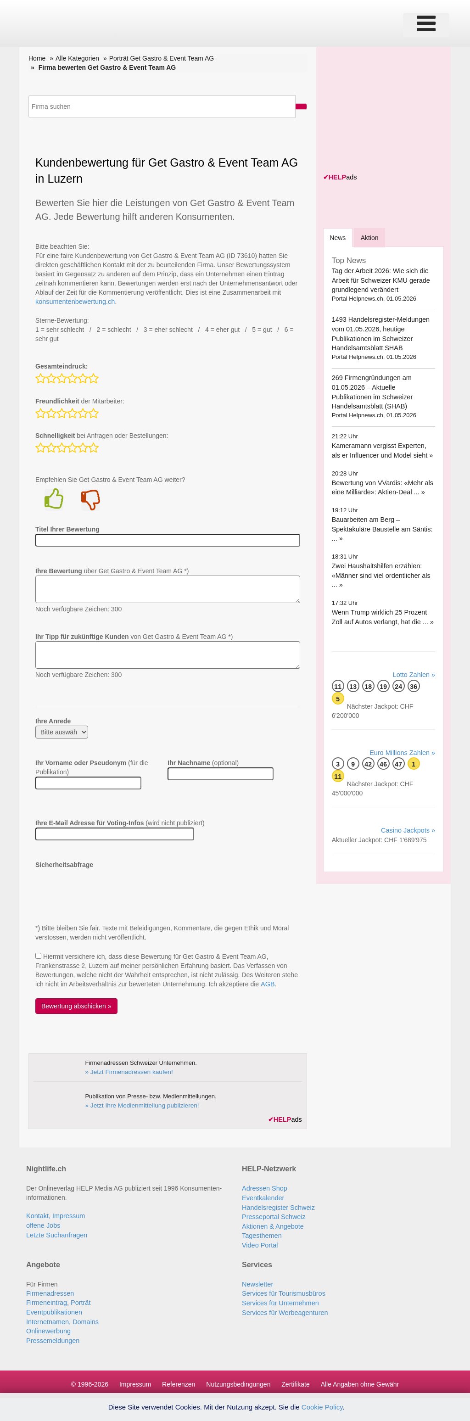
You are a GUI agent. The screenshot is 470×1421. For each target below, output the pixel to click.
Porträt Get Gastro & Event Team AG (161, 58)
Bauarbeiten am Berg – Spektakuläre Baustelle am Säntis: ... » (381, 528)
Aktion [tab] (371, 237)
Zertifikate (295, 1379)
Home (36, 58)
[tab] (338, 237)
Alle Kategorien (77, 58)
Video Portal (259, 1242)
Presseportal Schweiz (273, 1215)
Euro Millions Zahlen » (403, 751)
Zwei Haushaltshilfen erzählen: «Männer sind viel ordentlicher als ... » (383, 574)
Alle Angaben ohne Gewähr (360, 1379)
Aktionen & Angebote (272, 1224)
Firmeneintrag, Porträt (57, 1299)
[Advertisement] (392, 111)
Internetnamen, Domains (61, 1317)
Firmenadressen (49, 1290)
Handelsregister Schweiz (277, 1205)
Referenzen (178, 1379)
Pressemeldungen (52, 1336)
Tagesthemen (261, 1233)
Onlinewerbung (47, 1327)
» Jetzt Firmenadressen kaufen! (126, 1071)
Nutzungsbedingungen (238, 1379)
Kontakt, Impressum (55, 1215)
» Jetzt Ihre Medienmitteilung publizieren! (139, 1104)
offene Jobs (42, 1224)
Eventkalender (262, 1196)
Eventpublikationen (53, 1308)
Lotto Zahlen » (414, 673)
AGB (267, 983)
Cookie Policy (322, 1407)
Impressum (135, 1379)
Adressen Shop (264, 1187)
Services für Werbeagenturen (283, 1308)
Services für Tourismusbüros (282, 1290)
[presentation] (105, 887)
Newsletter (257, 1281)
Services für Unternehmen (279, 1299)
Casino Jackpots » (409, 829)
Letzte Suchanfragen (55, 1233)
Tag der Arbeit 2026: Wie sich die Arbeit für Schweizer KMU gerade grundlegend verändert (379, 280)
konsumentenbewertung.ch (73, 301)
